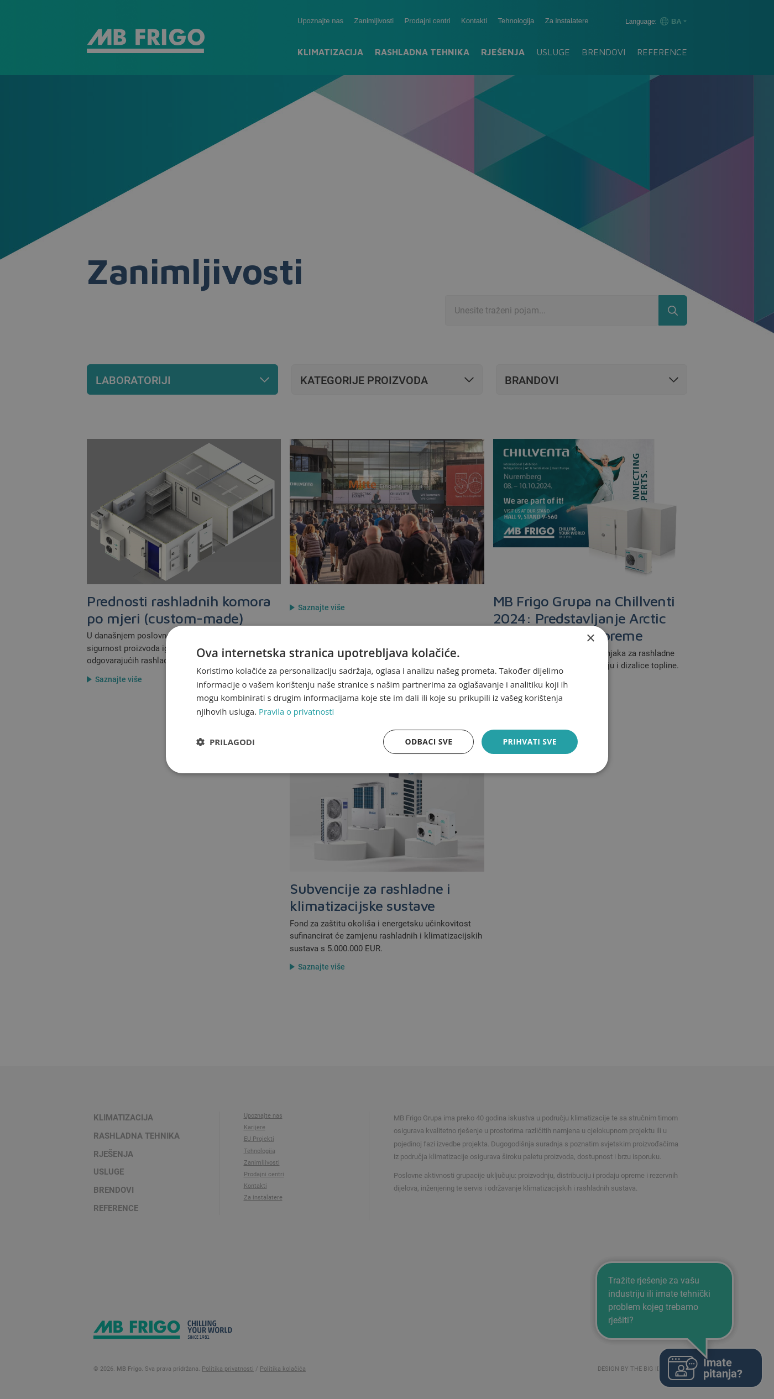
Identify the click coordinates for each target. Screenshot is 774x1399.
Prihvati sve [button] (530, 741)
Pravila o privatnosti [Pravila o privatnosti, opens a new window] (297, 711)
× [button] (590, 638)
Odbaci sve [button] (428, 741)
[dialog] (387, 699)
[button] (225, 742)
